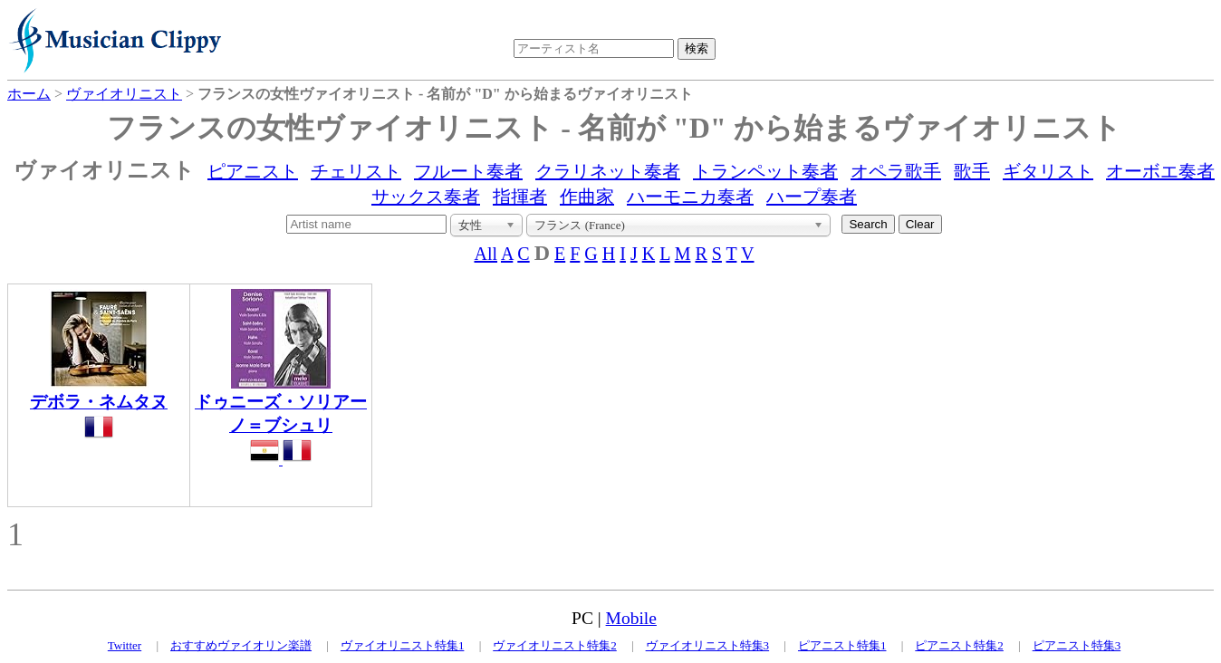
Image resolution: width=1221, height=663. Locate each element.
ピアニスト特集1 (842, 645)
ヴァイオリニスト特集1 (403, 645)
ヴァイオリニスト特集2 (555, 645)
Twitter (124, 645)
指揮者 (520, 197)
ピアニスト (252, 171)
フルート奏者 (468, 171)
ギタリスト (1048, 171)
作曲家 (587, 197)
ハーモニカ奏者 (690, 197)
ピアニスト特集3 (1077, 645)
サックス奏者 (425, 197)
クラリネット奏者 (607, 171)
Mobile (631, 618)
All (485, 254)
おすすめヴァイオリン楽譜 (241, 645)
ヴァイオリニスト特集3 (708, 645)
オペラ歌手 (896, 171)
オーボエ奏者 (1160, 171)
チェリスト (356, 171)
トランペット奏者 (765, 171)
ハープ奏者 (811, 197)
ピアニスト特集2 (959, 645)
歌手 (972, 171)
